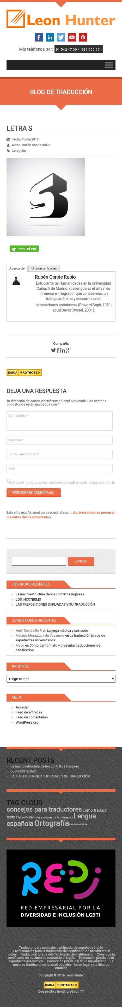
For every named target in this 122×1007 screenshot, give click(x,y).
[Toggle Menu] (109, 65)
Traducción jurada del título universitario (76, 961)
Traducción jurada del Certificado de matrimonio (56, 954)
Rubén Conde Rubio (55, 277)
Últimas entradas (44, 268)
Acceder (22, 707)
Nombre (15, 440)
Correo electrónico (23, 454)
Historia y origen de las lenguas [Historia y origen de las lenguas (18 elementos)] (51, 817)
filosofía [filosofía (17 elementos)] (23, 817)
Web (11, 468)
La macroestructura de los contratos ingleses (50, 594)
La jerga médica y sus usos (67, 631)
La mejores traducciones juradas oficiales (63, 963)
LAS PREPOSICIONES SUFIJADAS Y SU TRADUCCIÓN (55, 604)
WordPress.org (27, 722)
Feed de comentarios (32, 717)
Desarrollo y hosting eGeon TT (61, 991)
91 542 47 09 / (68, 49)
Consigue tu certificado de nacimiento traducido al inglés (61, 956)
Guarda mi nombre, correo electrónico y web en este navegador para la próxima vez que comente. (61, 484)
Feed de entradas (29, 712)
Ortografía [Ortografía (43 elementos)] (51, 823)
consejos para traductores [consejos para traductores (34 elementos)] (44, 809)
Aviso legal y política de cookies (82, 966)
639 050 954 (91, 49)
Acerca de (17, 268)
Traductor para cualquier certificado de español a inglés (61, 948)
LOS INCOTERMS (28, 599)
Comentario (18, 416)
